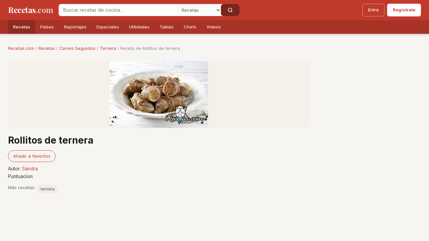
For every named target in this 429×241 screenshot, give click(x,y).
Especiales (108, 26)
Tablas (167, 26)
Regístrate (404, 9)
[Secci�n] (199, 10)
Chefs (190, 26)
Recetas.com (21, 48)
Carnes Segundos (77, 48)
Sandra (30, 168)
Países (47, 26)
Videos (213, 26)
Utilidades (139, 26)
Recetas (21, 26)
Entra (373, 9)
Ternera (108, 48)
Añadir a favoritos (32, 156)
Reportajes (75, 26)
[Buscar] (230, 10)
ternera (48, 188)
